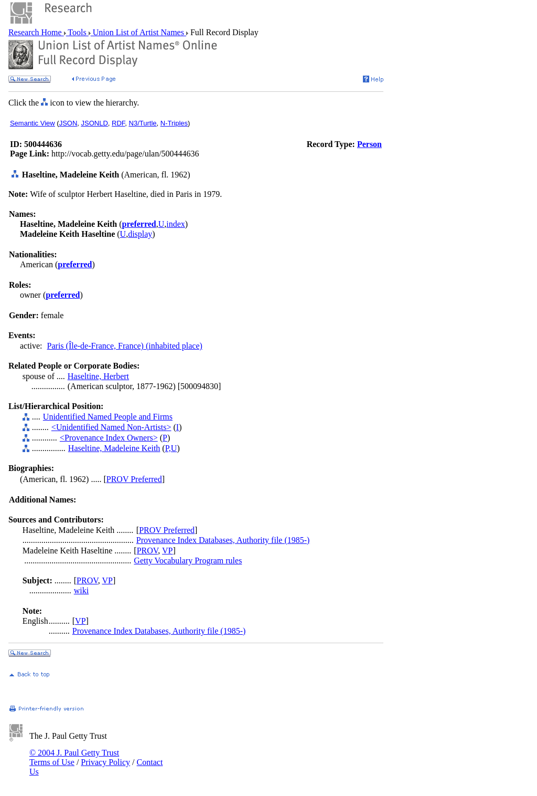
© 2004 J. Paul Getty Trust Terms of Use (74, 757)
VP (167, 550)
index (175, 223)
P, (168, 448)
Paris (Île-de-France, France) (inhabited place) (124, 345)
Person (369, 144)
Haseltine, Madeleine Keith (114, 448)
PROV (147, 550)
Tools (77, 32)
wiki (81, 590)
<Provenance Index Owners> (109, 437)
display (140, 233)
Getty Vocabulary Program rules (188, 560)
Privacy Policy (105, 762)
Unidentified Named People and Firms (108, 416)
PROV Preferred (134, 479)
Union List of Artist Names (138, 32)
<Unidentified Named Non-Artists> (111, 427)
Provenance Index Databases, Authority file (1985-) (223, 540)
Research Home (36, 32)
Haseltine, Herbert (98, 376)
